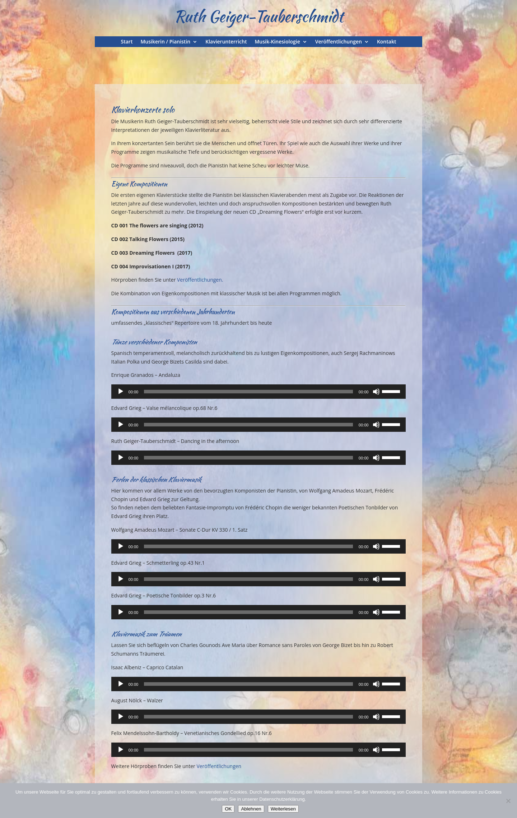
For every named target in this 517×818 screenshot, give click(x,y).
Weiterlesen (283, 809)
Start (127, 42)
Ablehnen (251, 809)
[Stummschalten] (376, 391)
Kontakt (386, 42)
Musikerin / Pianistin (165, 42)
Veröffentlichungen (338, 42)
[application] (258, 391)
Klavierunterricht (226, 42)
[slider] (248, 391)
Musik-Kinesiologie (277, 42)
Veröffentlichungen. (200, 279)
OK (228, 809)
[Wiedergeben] (120, 391)
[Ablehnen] (508, 800)
